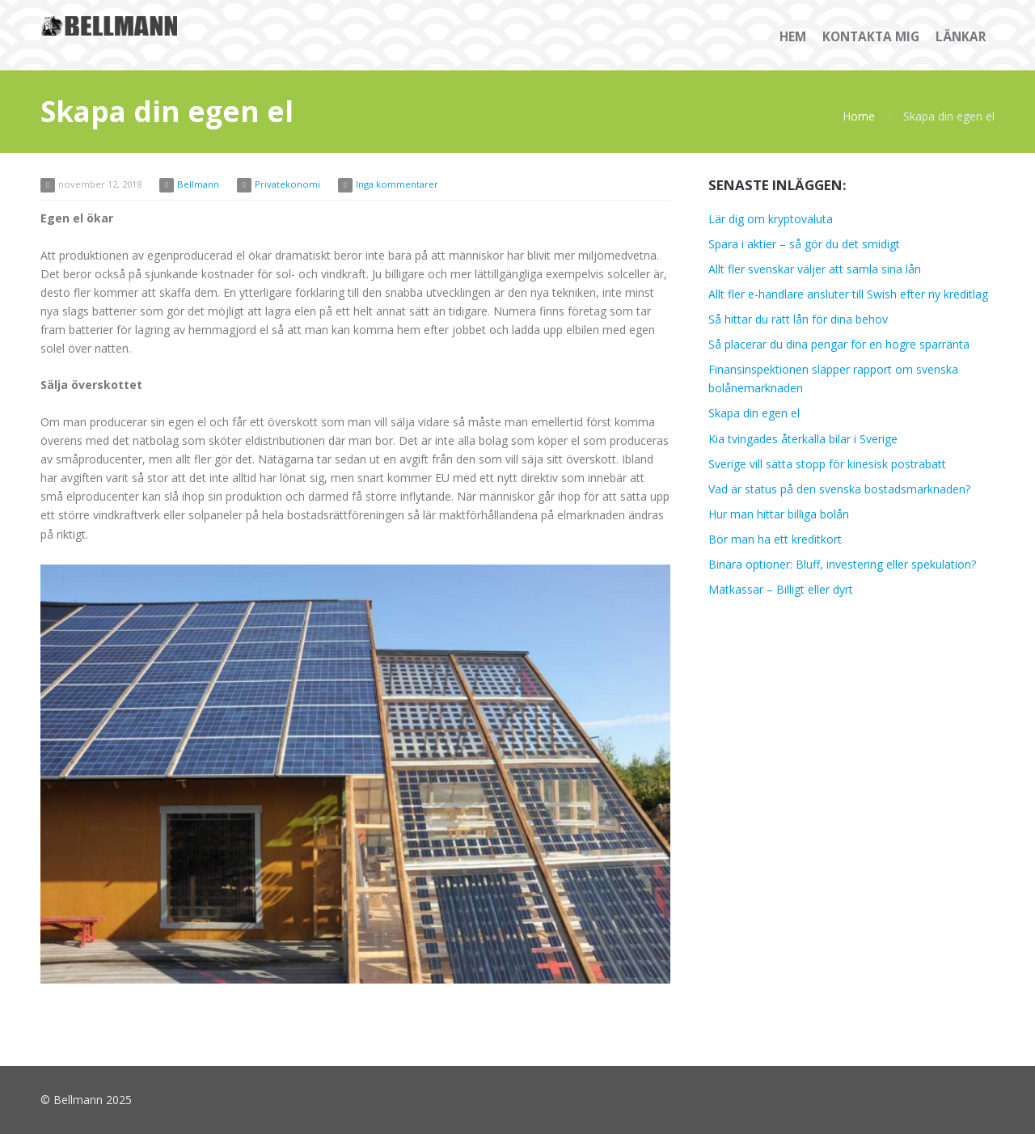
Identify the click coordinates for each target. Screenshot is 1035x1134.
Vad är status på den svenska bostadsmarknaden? (839, 489)
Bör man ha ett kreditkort (775, 539)
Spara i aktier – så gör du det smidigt (804, 244)
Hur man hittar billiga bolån (778, 514)
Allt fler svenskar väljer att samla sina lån (814, 269)
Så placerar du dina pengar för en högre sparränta (839, 344)
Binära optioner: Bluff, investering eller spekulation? (842, 564)
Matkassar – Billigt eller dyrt (780, 589)
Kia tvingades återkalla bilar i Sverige (803, 438)
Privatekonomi (287, 184)
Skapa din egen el (754, 413)
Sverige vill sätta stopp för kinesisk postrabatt (827, 464)
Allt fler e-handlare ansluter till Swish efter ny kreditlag (848, 294)
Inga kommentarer (397, 184)
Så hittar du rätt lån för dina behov (798, 319)
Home (859, 116)
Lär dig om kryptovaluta (770, 218)
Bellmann (198, 184)
